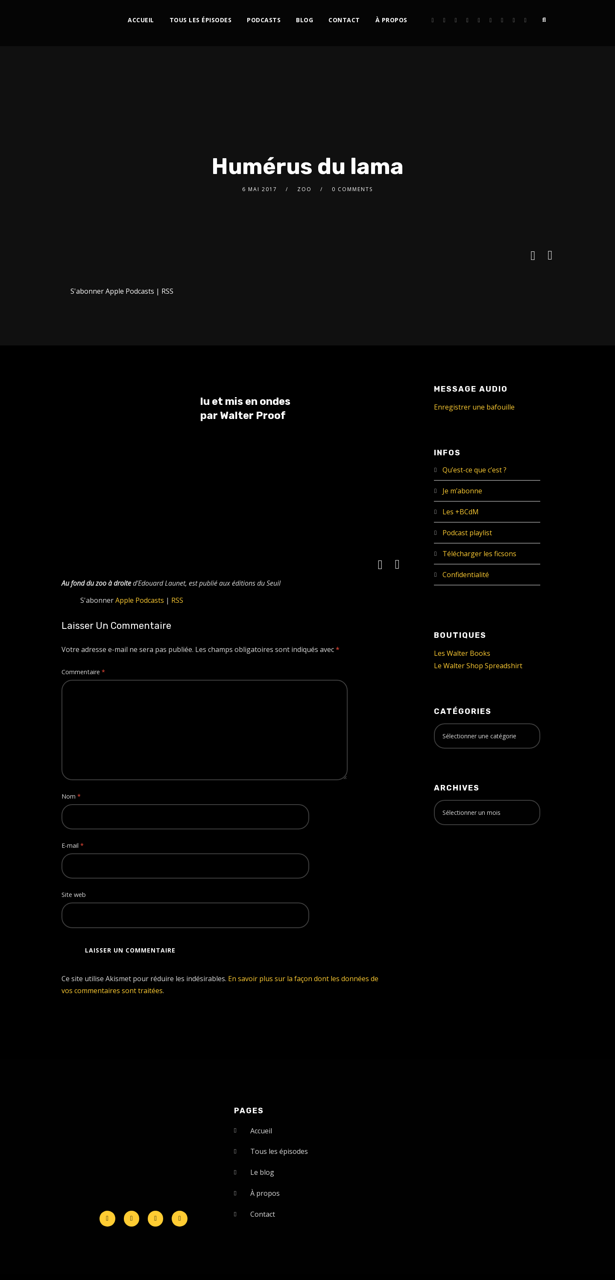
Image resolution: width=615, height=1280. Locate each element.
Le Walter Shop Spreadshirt (478, 665)
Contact (344, 20)
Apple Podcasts (129, 291)
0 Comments (352, 189)
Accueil (141, 20)
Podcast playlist (467, 532)
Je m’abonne (462, 490)
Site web (74, 895)
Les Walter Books (462, 653)
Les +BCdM (460, 511)
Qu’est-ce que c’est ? (474, 470)
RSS (167, 291)
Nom (71, 796)
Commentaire (83, 672)
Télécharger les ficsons (479, 553)
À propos (391, 20)
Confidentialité (465, 574)
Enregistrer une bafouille (474, 407)
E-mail (73, 845)
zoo (304, 189)
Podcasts (264, 20)
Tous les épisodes (201, 20)
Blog (304, 20)
